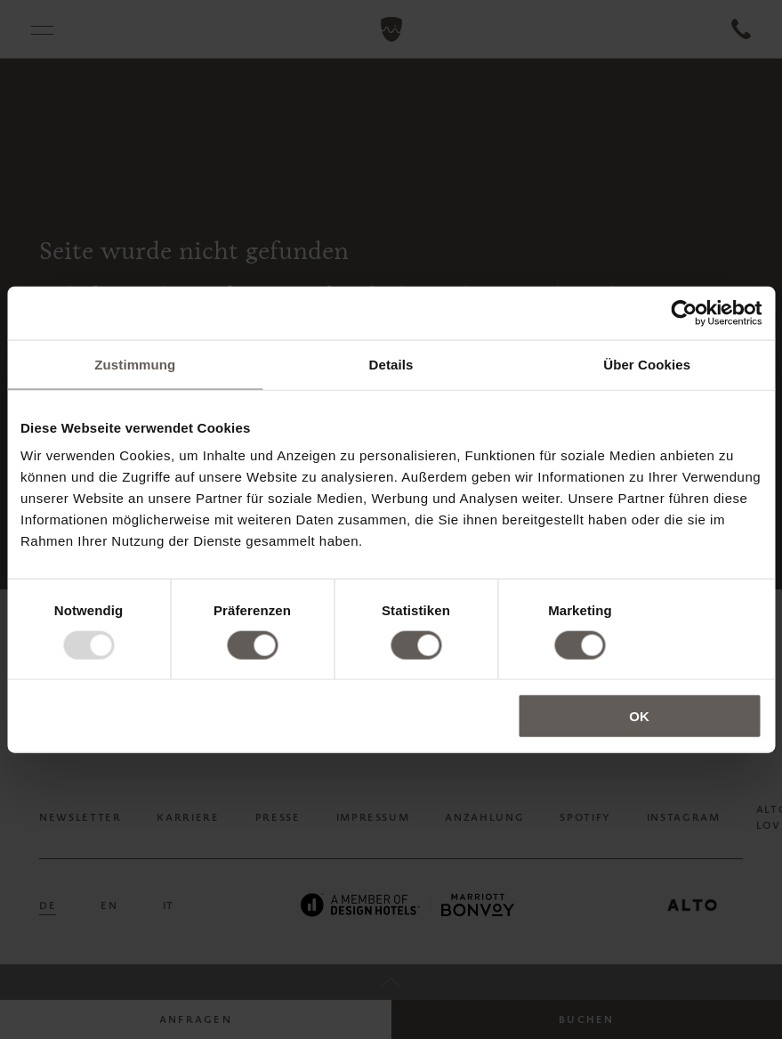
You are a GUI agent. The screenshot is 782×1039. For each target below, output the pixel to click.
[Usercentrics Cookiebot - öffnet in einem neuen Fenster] (684, 312)
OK (639, 716)
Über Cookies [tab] (646, 363)
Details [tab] (391, 363)
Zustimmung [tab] (134, 363)
